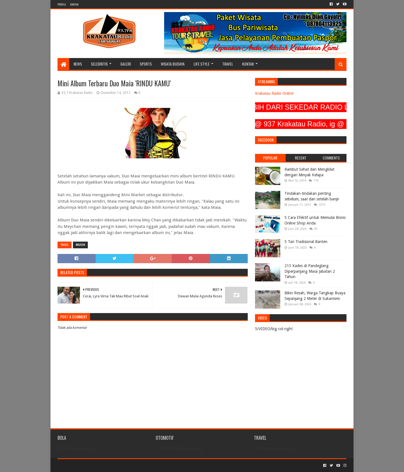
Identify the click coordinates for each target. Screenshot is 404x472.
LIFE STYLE (202, 64)
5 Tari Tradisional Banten (305, 241)
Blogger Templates (120, 465)
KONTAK (74, 4)
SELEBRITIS (99, 64)
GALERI (125, 64)
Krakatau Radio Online (274, 93)
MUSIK (80, 244)
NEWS (78, 64)
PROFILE (62, 4)
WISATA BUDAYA (173, 64)
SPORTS (146, 64)
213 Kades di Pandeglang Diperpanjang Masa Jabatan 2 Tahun (309, 271)
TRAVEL (227, 64)
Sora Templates (88, 465)
